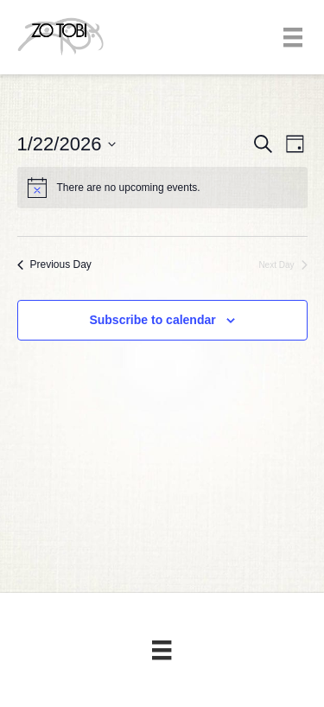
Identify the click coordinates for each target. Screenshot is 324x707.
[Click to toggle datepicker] (67, 144)
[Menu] (293, 37)
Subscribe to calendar (152, 320)
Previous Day (54, 264)
